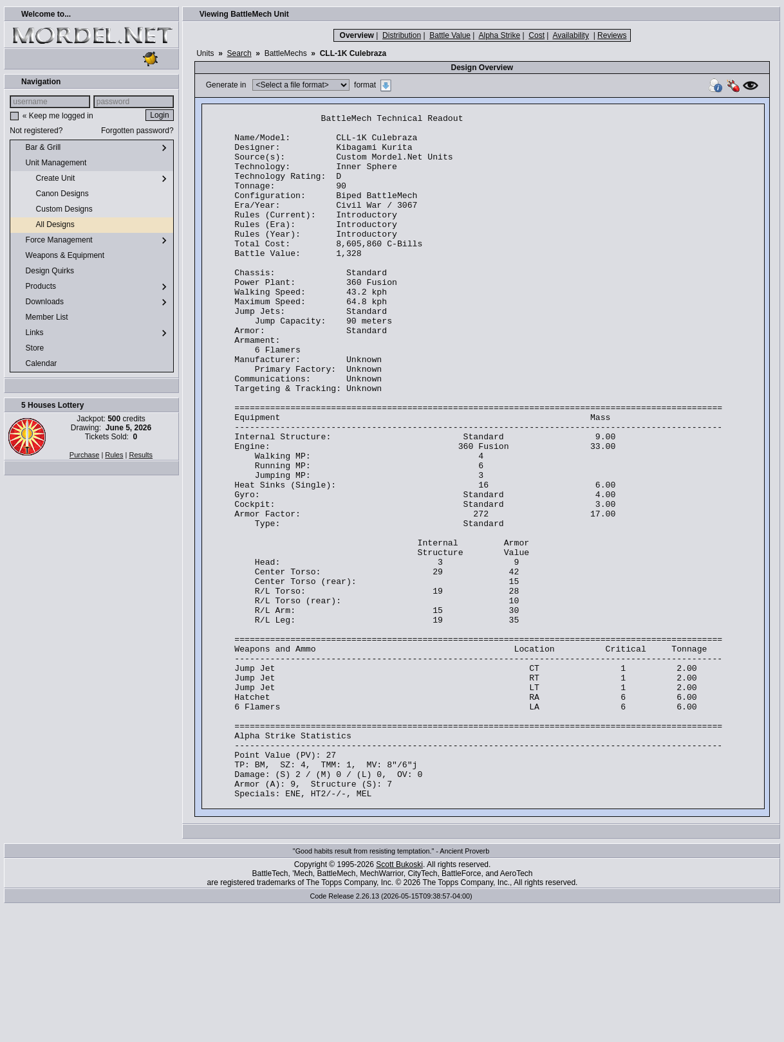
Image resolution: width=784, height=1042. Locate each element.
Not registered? (36, 130)
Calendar (36, 364)
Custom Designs (54, 209)
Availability (570, 35)
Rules (114, 455)
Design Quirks (45, 271)
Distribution (401, 35)
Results (141, 455)
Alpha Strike (500, 35)
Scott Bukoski (399, 1001)
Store (29, 348)
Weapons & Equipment (60, 256)
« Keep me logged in (58, 115)
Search (239, 53)
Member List (41, 317)
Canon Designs (52, 194)
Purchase (84, 455)
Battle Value (450, 35)
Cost (536, 35)
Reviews (611, 35)
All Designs (45, 225)
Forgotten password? (137, 130)
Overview (357, 35)
